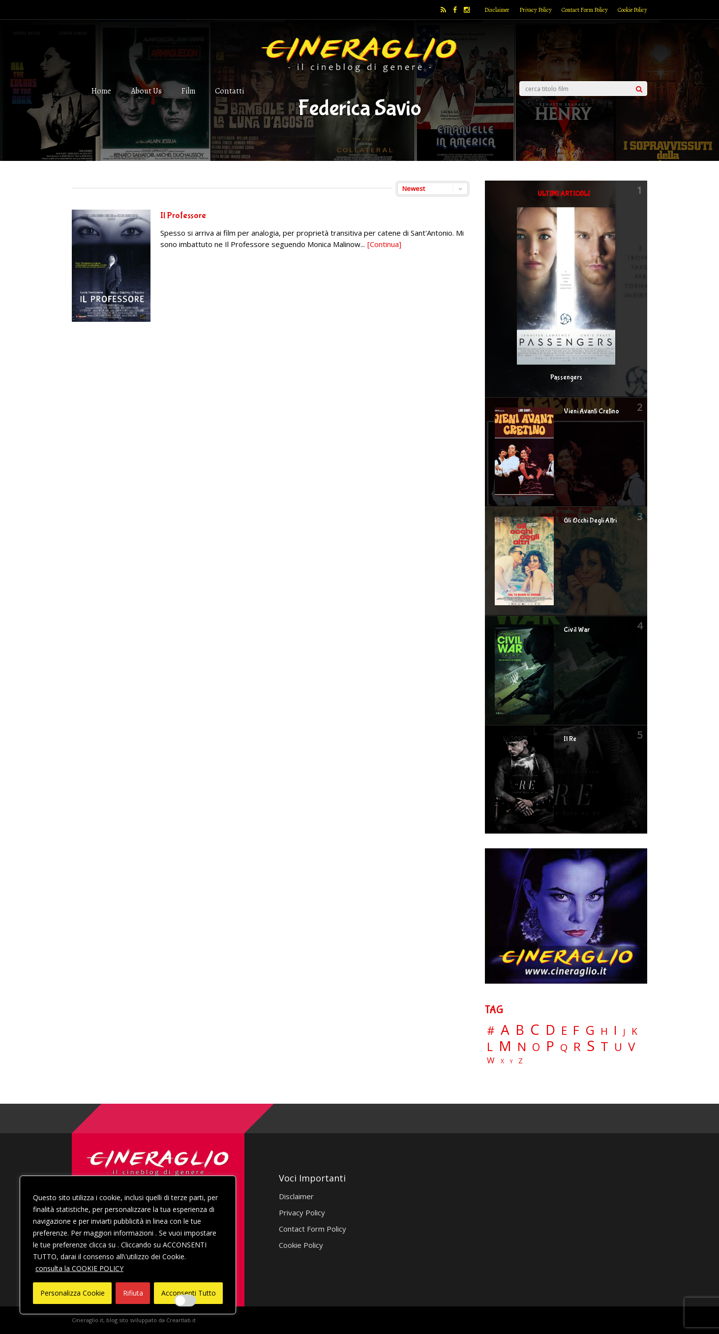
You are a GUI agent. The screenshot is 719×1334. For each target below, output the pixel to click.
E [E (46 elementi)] (564, 1031)
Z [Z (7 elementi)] (520, 1060)
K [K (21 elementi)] (634, 1031)
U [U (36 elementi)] (618, 1047)
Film (188, 91)
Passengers (566, 377)
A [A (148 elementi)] (505, 1029)
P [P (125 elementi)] (550, 1046)
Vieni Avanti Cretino (591, 411)
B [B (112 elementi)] (519, 1030)
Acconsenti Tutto (188, 1293)
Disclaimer (496, 9)
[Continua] (384, 244)
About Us (146, 91)
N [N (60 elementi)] (521, 1047)
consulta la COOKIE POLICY (79, 1268)
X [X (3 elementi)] (502, 1061)
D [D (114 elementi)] (550, 1030)
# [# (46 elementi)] (491, 1031)
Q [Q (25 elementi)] (564, 1047)
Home (101, 91)
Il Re (570, 739)
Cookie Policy (632, 9)
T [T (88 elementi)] (604, 1046)
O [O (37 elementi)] (536, 1047)
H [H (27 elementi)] (604, 1031)
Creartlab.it (181, 1320)
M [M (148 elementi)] (505, 1046)
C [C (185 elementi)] (534, 1030)
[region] (128, 1245)
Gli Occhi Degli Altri (590, 521)
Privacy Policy (535, 9)
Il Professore (183, 216)
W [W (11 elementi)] (491, 1060)
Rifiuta (133, 1293)
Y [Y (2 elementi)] (511, 1061)
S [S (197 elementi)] (591, 1046)
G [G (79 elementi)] (590, 1030)
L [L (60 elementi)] (490, 1047)
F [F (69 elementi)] (576, 1030)
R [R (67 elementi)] (577, 1047)
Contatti (229, 91)
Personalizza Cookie (72, 1293)
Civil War (577, 630)
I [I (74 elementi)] (615, 1030)
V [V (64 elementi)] (631, 1047)
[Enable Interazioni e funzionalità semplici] (185, 1300)
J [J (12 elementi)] (624, 1031)
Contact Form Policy (585, 9)
